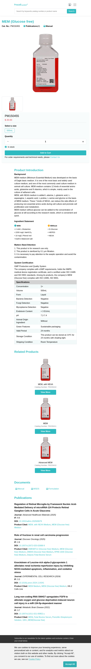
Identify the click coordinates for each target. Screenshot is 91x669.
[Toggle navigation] (74, 4)
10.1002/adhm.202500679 (30, 521)
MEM (30, 617)
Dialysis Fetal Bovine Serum (39, 555)
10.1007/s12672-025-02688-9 (32, 546)
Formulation (52, 489)
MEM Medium (34, 586)
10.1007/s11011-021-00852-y (32, 614)
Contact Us (55, 157)
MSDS (35, 489)
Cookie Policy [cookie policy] (34, 659)
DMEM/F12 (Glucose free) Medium (43, 549)
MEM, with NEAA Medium (39, 525)
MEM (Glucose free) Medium (54, 586)
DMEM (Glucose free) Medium (40, 552)
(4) (31, 26)
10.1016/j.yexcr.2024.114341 (31, 583)
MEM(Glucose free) (36, 620)
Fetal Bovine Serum (42, 617)
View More (45, 392)
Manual (48, 26)
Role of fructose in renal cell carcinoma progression (41, 535)
